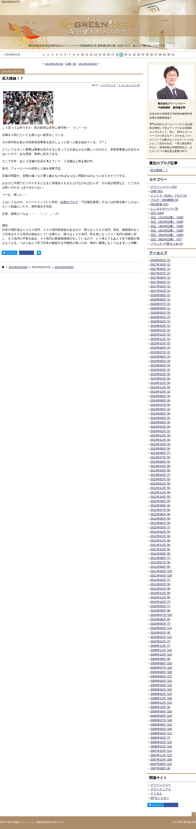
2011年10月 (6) (160, 549)
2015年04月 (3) (160, 365)
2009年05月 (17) (161, 676)
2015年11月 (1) (160, 339)
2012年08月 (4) (160, 505)
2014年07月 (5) (160, 404)
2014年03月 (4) (160, 422)
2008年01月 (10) (161, 746)
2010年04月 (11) (161, 628)
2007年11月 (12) (161, 755)
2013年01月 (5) (160, 483)
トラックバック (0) (129, 85)
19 (121, 54)
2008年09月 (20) (161, 711)
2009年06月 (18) (161, 672)
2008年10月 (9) (160, 707)
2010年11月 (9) (160, 597)
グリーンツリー (160, 784)
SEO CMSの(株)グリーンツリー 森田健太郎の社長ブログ (32, 822)
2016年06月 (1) (160, 308)
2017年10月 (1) (160, 264)
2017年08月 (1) (160, 269)
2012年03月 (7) (160, 527)
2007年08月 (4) (160, 768)
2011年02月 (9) (160, 584)
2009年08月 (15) (161, 663)
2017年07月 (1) (160, 273)
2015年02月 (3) (160, 374)
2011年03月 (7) (160, 580)
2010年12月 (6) (160, 593)
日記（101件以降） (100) (166, 217)
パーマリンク (108, 85)
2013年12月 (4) (160, 435)
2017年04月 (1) (160, 282)
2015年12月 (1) (160, 334)
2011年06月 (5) (160, 566)
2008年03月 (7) (160, 737)
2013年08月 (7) (160, 453)
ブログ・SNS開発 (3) (164, 200)
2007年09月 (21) (161, 764)
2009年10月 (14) (161, 654)
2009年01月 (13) (161, 694)
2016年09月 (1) (160, 295)
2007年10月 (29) (161, 759)
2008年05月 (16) (161, 729)
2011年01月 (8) (160, 588)
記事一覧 (71, 64)
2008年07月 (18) (161, 720)
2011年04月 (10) (161, 575)
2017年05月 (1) (160, 277)
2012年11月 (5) (160, 492)
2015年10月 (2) (160, 343)
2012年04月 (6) (160, 523)
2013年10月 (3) (160, 444)
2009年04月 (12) (161, 680)
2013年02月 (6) (160, 479)
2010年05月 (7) (160, 623)
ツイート (9, 252)
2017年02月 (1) (160, 286)
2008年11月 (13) (161, 702)
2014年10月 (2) (160, 391)
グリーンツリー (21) (163, 186)
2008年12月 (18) (161, 698)
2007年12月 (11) (161, 750)
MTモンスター (159, 798)
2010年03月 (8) (160, 632)
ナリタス (156, 793)
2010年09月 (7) (160, 606)
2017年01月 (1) (160, 290)
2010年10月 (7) (160, 601)
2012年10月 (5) (160, 496)
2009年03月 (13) (161, 685)
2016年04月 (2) (160, 317)
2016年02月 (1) (160, 325)
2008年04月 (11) (161, 733)
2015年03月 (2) (160, 369)
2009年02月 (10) (161, 689)
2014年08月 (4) (160, 400)
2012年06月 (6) (160, 514)
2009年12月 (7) (160, 645)
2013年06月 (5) (160, 461)
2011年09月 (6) (160, 553)
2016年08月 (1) (160, 299)
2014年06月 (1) (160, 409)
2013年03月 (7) (160, 475)
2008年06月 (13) (161, 724)
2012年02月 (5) (160, 531)
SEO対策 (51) (159, 204)
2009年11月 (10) (161, 650)
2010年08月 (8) (160, 610)
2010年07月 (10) (161, 615)
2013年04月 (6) (160, 470)
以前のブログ (69, 202)
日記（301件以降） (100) (166, 226)
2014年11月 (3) (160, 387)
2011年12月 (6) (160, 540)
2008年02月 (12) (161, 742)
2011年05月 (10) (161, 571)
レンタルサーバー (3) (164, 208)
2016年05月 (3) (160, 312)
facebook (26, 253)
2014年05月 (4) (160, 413)
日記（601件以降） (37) (166, 239)
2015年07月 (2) (160, 352)
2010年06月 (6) (160, 619)
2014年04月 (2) (160, 418)
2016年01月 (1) (160, 330)
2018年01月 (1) (160, 260)
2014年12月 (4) (160, 383)
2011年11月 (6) (160, 545)
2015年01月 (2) (160, 378)
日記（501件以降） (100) (166, 235)
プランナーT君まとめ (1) (166, 243)
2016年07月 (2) (160, 304)
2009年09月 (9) (160, 659)
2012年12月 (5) (160, 488)
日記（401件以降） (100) (166, 230)
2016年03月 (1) (160, 321)
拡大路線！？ (12, 78)
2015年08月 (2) (160, 347)
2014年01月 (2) (160, 431)
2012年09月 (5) (160, 501)
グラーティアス (160, 789)
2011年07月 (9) (160, 562)
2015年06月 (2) (160, 356)
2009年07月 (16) (161, 667)
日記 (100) (157, 213)
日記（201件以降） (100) (166, 221)
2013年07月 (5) (160, 457)
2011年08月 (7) (160, 558)
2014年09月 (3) (160, 396)
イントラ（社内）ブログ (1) (168, 195)
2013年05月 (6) (160, 466)
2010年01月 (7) (160, 641)
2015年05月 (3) (160, 361)
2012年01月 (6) (160, 536)
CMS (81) (156, 191)
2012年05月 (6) (160, 518)
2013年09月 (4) (160, 448)
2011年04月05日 (88, 64)
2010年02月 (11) (161, 637)
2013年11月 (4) (160, 439)
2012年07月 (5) (160, 510)
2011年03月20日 (54, 64)
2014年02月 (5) (160, 426)
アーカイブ (158, 253)
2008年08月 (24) (161, 715)
